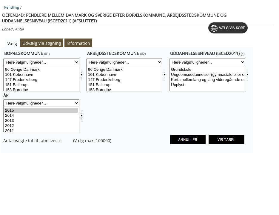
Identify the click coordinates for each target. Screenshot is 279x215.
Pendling (11, 7)
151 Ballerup (41, 84)
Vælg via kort (232, 27)
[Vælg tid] (41, 119)
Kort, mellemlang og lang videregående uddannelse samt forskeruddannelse (207, 79)
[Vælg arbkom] (124, 78)
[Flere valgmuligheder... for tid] (41, 103)
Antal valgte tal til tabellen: (30, 140)
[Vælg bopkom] (41, 78)
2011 (41, 130)
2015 (41, 110)
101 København (41, 74)
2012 (41, 125)
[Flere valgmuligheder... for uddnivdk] (207, 62)
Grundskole (207, 69)
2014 (41, 115)
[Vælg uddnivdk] (207, 78)
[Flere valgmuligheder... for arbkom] (124, 62)
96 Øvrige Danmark (41, 69)
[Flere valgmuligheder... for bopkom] (41, 62)
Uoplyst (207, 84)
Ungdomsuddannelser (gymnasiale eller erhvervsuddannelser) (207, 74)
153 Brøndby (41, 90)
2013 (41, 120)
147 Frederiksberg (41, 79)
